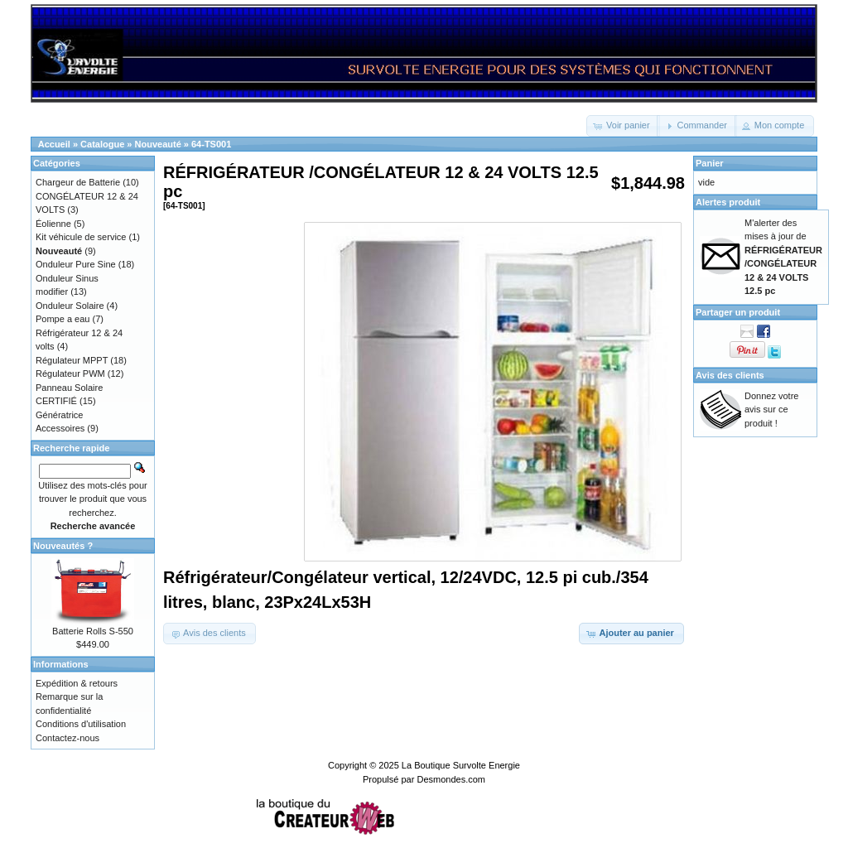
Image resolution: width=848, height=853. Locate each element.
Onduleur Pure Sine (76, 264)
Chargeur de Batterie (78, 182)
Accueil (54, 144)
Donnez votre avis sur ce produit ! (771, 409)
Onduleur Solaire (70, 306)
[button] (623, 126)
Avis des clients (730, 375)
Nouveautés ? (63, 546)
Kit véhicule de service (81, 237)
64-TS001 (211, 144)
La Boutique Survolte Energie (461, 765)
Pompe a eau (62, 319)
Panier (710, 163)
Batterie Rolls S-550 (92, 631)
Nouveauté (158, 144)
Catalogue (102, 144)
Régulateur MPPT (72, 360)
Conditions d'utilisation (81, 724)
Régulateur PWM (70, 373)
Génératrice (59, 415)
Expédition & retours (77, 683)
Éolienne (53, 224)
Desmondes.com (451, 779)
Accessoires (60, 428)
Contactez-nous (67, 738)
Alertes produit (728, 202)
